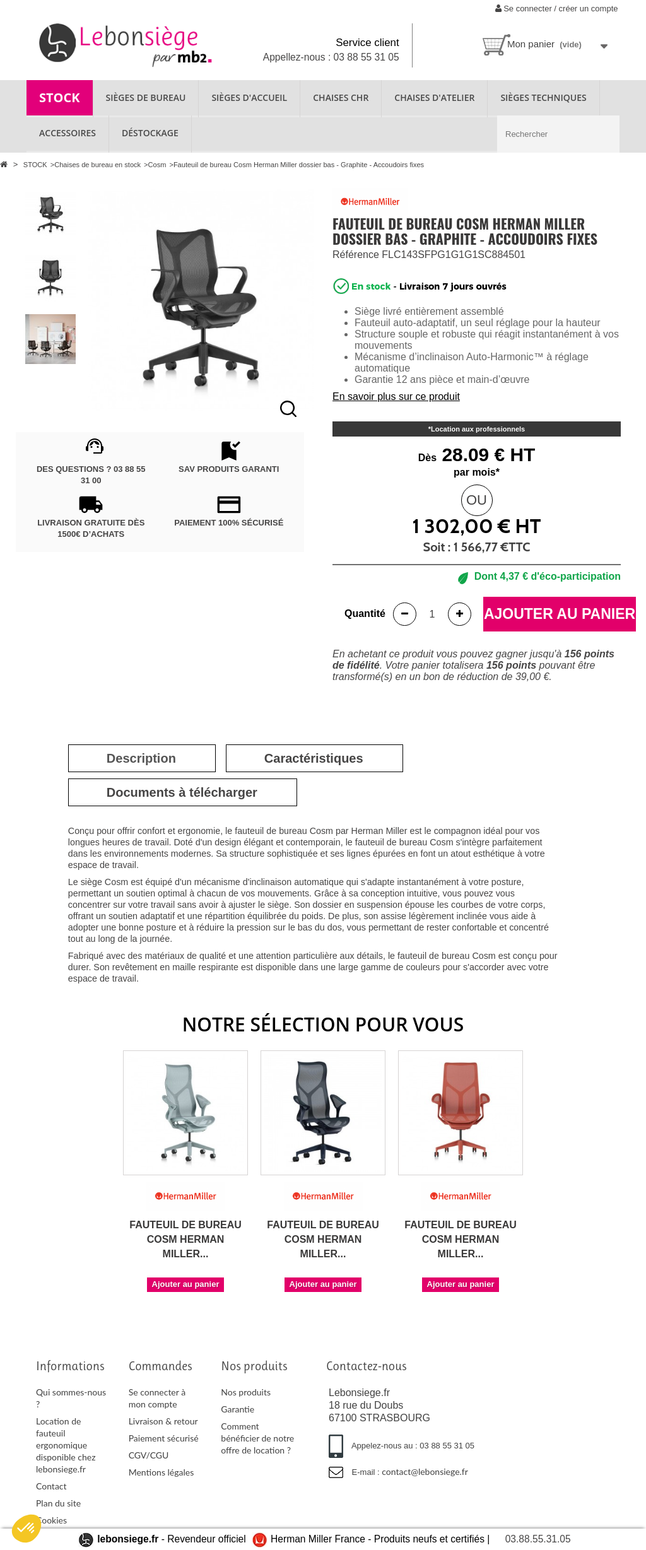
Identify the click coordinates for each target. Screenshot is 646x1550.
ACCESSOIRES (67, 133)
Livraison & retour (163, 1421)
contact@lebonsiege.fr (425, 1471)
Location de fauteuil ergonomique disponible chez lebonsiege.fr (66, 1445)
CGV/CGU (149, 1455)
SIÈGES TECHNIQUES (543, 97)
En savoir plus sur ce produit (396, 396)
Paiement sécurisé (164, 1438)
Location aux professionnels (478, 429)
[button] (26, 1528)
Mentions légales (161, 1472)
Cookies (51, 1520)
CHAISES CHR (340, 97)
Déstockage (150, 133)
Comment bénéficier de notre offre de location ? (257, 1438)
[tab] (141, 758)
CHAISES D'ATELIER (434, 97)
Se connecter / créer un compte (556, 8)
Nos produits (246, 1392)
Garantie (237, 1409)
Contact (51, 1486)
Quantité (364, 613)
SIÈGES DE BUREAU (146, 97)
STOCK (59, 97)
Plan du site (58, 1503)
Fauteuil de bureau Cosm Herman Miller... (185, 1239)
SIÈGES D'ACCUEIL (249, 97)
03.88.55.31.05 (538, 1539)
